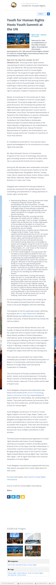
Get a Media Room (42, 583)
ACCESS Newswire (8, 583)
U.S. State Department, (28, 313)
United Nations (22, 573)
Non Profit (11, 565)
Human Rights (32, 565)
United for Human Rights (33, 5)
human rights (12, 573)
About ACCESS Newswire (26, 583)
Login (52, 583)
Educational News (21, 565)
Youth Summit (21, 575)
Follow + (41, 14)
